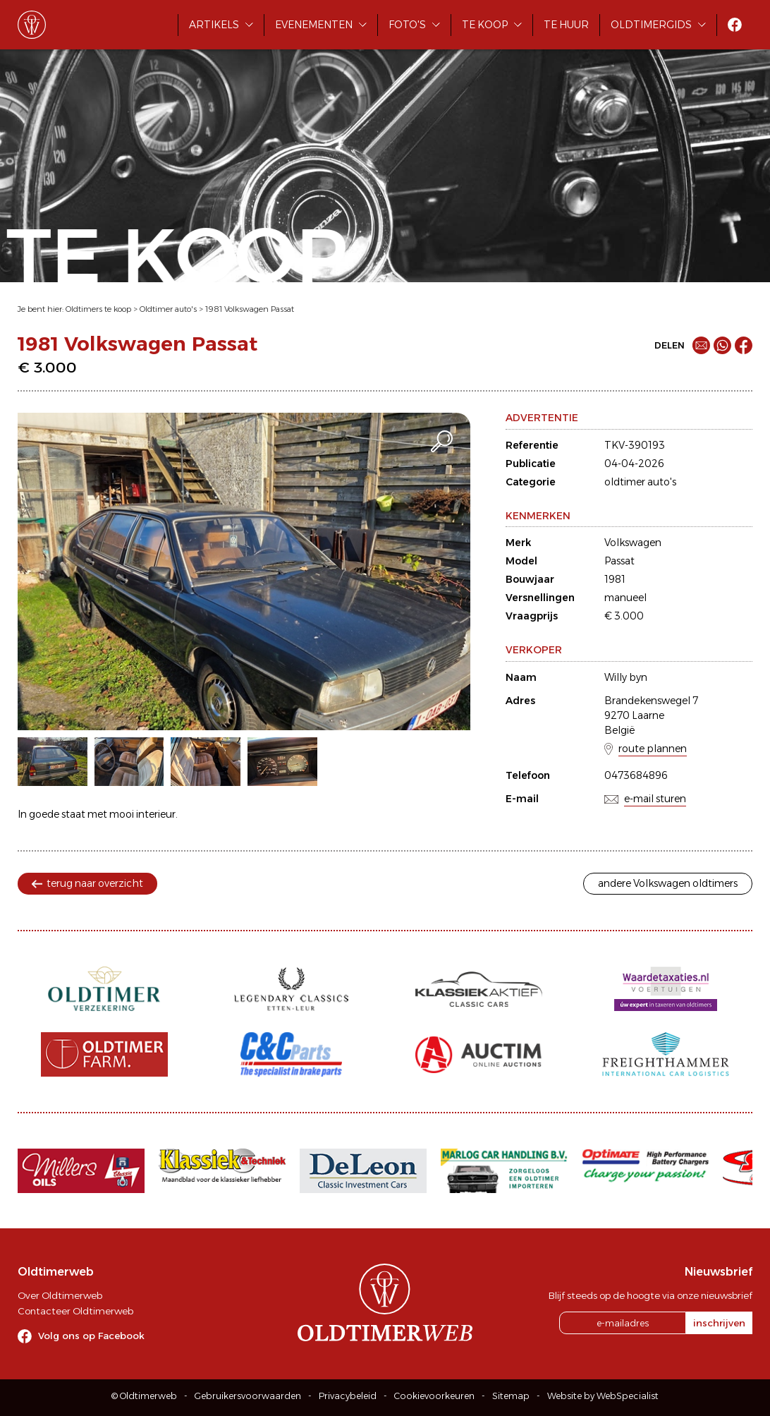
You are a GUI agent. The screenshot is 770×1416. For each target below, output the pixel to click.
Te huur (566, 24)
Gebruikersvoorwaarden (248, 1396)
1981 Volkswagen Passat (249, 309)
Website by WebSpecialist (603, 1396)
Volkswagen (632, 542)
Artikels (214, 24)
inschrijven (719, 1323)
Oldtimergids (651, 24)
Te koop (485, 24)
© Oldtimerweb (144, 1396)
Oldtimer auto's (168, 309)
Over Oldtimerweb (60, 1295)
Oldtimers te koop (98, 309)
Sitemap (511, 1396)
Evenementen (314, 24)
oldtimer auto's (640, 482)
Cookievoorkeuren (434, 1396)
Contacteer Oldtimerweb (75, 1311)
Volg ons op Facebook (91, 1335)
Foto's (407, 24)
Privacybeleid (348, 1396)
